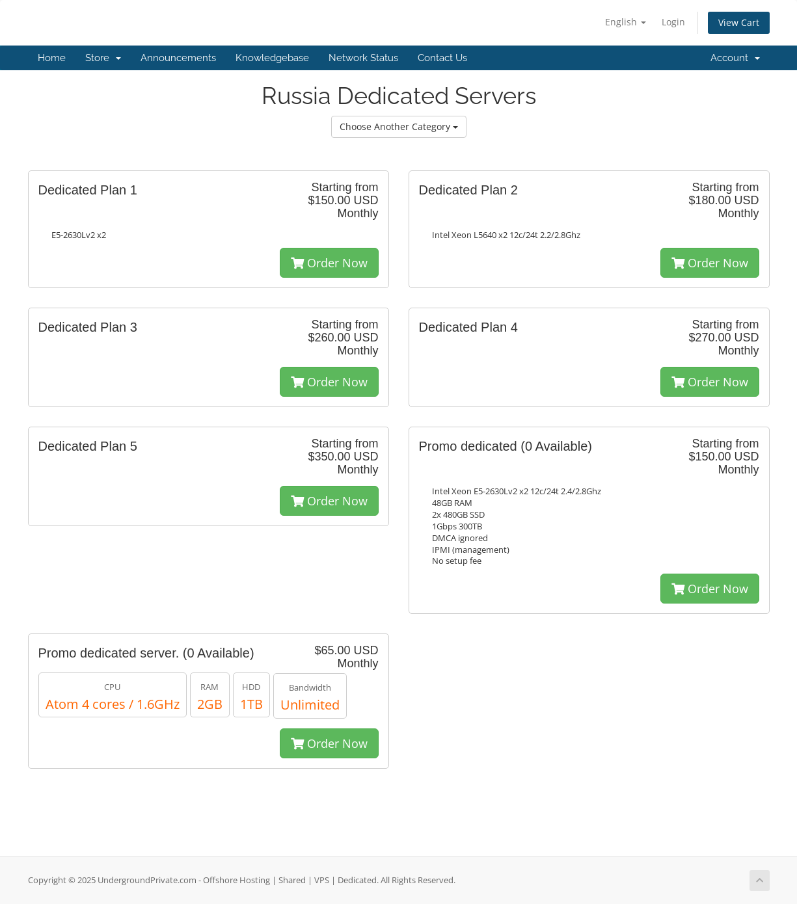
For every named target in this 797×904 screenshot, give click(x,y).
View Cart (738, 22)
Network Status (363, 58)
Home (52, 58)
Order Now (329, 263)
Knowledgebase (272, 58)
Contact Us (442, 58)
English (625, 22)
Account (735, 58)
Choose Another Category (399, 126)
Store (103, 58)
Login (673, 22)
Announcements (178, 58)
